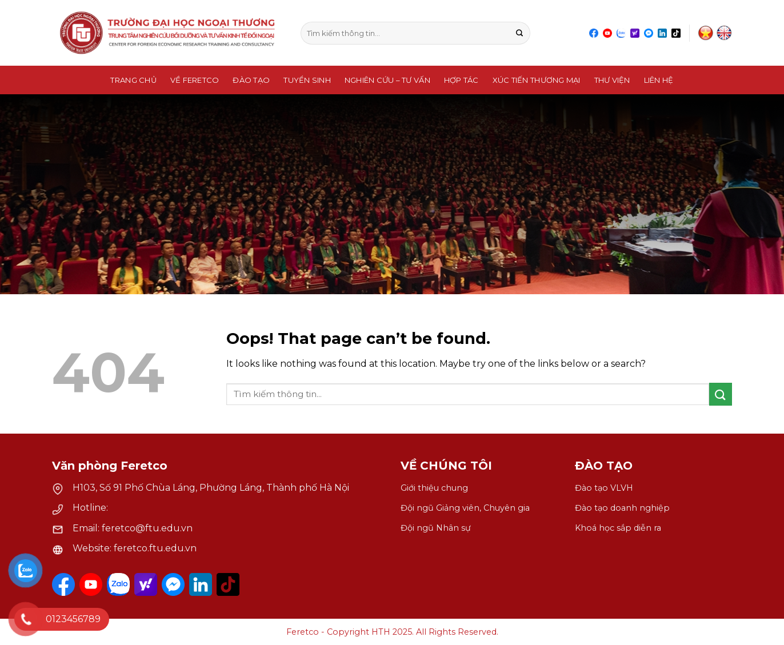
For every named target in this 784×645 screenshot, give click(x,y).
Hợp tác (461, 80)
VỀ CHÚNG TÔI (446, 465)
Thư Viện (612, 80)
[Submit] (519, 33)
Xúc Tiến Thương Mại (537, 80)
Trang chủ (133, 80)
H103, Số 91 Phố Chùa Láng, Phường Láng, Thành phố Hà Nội (211, 487)
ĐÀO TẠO (604, 465)
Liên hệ (659, 80)
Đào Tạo (251, 80)
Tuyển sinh (307, 80)
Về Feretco (194, 80)
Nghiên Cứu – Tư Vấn (387, 80)
